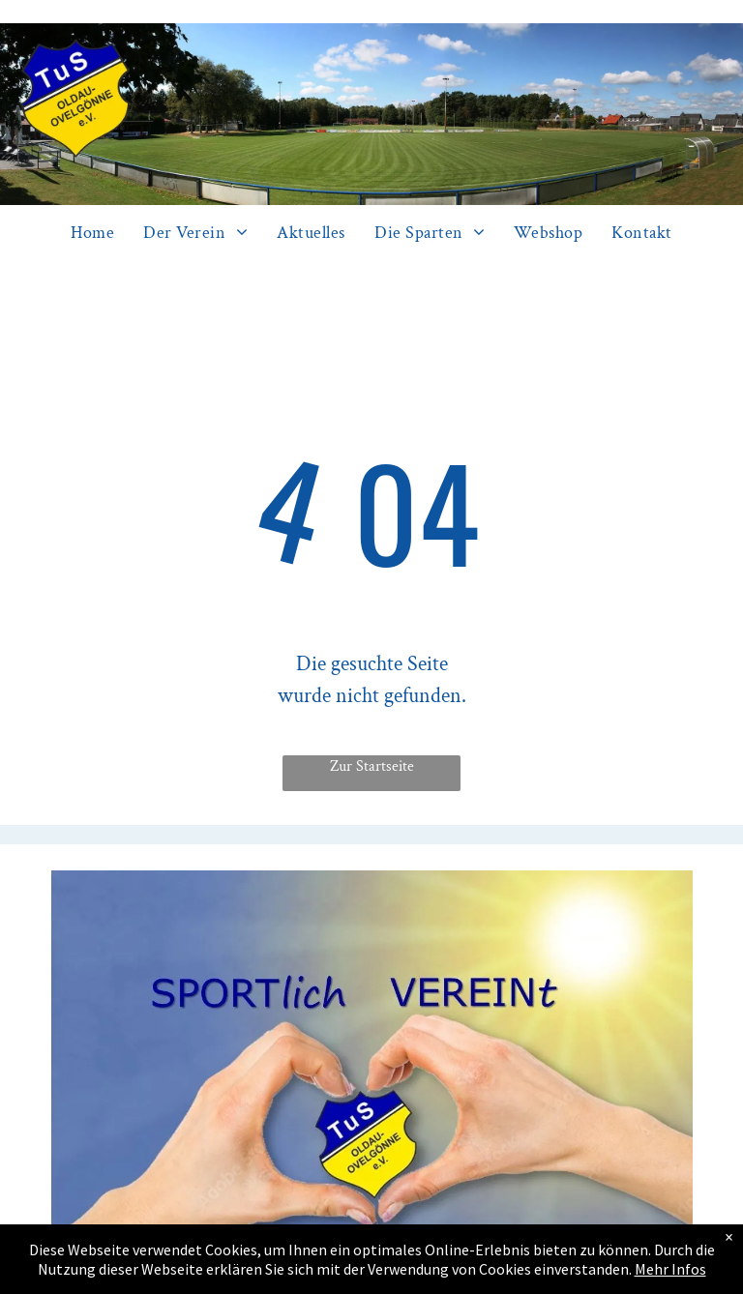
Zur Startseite (372, 766)
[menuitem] (92, 233)
